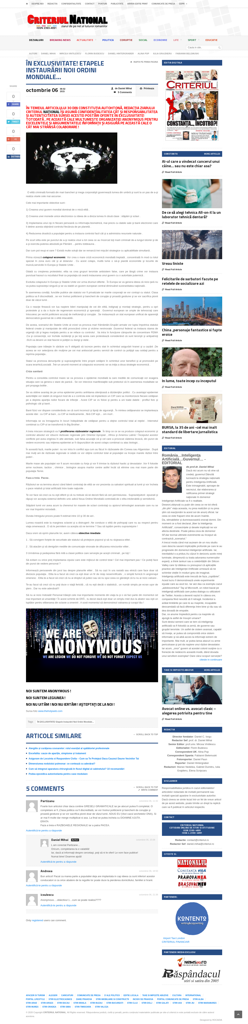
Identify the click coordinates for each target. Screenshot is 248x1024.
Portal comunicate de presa (173, 999)
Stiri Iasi (177, 1003)
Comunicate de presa (163, 4)
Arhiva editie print (137, 4)
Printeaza (147, 89)
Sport (193, 40)
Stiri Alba (198, 999)
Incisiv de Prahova (143, 999)
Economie (160, 40)
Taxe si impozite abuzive (155, 995)
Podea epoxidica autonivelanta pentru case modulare (58, 774)
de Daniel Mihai (121, 89)
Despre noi (38, 4)
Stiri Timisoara (83, 1007)
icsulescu (47, 894)
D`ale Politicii (112, 995)
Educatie (211, 40)
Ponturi (102, 4)
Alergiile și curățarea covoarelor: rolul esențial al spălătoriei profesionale (69, 748)
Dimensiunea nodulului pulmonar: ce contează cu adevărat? (62, 763)
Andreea (46, 871)
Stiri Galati (162, 1003)
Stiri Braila (79, 1003)
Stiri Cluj (132, 1003)
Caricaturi (67, 995)
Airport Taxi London (174, 938)
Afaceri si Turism (35, 995)
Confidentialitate (71, 4)
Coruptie (126, 40)
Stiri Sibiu (65, 1007)
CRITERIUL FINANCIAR (176, 941)
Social (143, 40)
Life (177, 40)
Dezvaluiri (36, 40)
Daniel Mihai (59, 839)
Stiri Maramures (207, 1003)
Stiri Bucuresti (114, 1003)
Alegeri (53, 995)
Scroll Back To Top (146, 734)
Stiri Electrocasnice (60, 999)
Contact (89, 4)
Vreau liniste (172, 263)
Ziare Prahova (84, 999)
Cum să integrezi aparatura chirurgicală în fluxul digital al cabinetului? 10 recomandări (76, 769)
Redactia (52, 4)
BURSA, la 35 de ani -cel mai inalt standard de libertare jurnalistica (190, 429)
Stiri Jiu (190, 1003)
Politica (108, 40)
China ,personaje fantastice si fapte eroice (192, 332)
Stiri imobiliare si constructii (112, 999)
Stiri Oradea (49, 1007)
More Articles (212, 154)
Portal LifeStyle (35, 999)
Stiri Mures (32, 1007)
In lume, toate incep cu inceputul (189, 381)
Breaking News (60, 40)
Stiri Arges (47, 1003)
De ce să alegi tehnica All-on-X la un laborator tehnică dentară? (191, 214)
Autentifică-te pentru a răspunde (44, 830)
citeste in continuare (211, 659)
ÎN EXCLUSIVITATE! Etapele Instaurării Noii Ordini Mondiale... (65, 722)
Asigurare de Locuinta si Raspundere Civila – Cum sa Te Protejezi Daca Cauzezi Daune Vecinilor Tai (84, 758)
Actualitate (86, 40)
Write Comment (148, 790)
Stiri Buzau (96, 1003)
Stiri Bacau (63, 1003)
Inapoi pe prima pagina (144, 62)
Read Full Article (172, 172)
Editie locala (131, 995)
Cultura (177, 995)
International (193, 995)
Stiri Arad (31, 1003)
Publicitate (117, 4)
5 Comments (123, 92)
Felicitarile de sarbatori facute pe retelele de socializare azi (190, 281)
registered (38, 920)
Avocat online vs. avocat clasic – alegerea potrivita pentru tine (189, 710)
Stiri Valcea (101, 1007)
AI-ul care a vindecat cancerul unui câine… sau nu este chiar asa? (191, 163)
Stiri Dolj (147, 1003)
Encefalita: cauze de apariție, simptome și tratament (57, 753)
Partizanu (47, 801)
